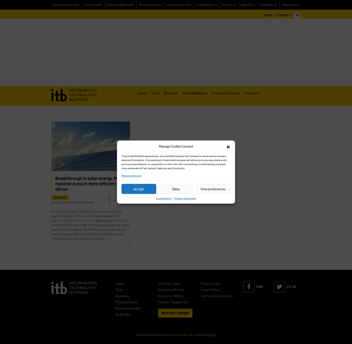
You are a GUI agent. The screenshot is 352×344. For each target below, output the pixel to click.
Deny (176, 189)
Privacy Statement (185, 198)
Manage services (131, 175)
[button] (228, 146)
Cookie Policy (164, 198)
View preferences (213, 189)
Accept (139, 189)
